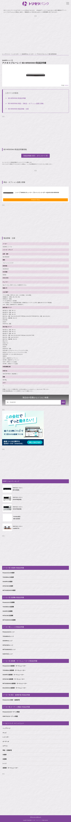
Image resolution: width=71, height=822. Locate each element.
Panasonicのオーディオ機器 (11, 712)
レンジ (4, 763)
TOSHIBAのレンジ (8, 636)
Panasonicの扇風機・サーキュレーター (14, 666)
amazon (66, 85)
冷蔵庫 (4, 754)
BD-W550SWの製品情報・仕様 (18, 109)
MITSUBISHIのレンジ (9, 649)
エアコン (5, 746)
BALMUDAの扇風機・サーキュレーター (14, 688)
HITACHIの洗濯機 (8, 615)
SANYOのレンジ (7, 654)
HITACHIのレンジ (8, 645)
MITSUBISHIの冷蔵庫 (9, 590)
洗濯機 (4, 759)
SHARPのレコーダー (28, 54)
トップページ (6, 54)
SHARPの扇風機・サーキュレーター (13, 674)
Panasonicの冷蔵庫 (8, 573)
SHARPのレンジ (7, 640)
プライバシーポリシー (35, 817)
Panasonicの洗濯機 (8, 602)
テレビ (4, 732)
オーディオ (6, 741)
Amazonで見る (35, 199)
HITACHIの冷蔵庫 (8, 586)
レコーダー (15, 54)
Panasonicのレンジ (8, 632)
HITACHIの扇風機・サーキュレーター (14, 679)
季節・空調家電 (7, 750)
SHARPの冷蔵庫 (7, 581)
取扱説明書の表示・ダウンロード (34, 155)
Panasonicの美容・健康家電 (11, 700)
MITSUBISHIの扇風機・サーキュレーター (15, 683)
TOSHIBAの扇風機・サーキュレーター (14, 670)
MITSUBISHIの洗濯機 (9, 620)
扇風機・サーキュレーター (10, 768)
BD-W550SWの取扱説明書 (17, 98)
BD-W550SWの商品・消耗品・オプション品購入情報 (25, 103)
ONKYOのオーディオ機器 (10, 716)
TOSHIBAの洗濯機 (8, 606)
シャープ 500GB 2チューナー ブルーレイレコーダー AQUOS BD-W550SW (37, 192)
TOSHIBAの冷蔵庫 (8, 577)
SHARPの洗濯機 (7, 611)
